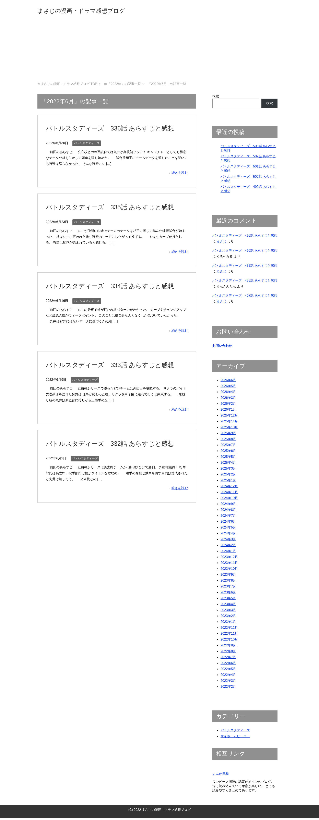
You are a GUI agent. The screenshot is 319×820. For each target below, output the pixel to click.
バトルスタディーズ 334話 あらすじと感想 (116, 287)
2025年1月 (228, 482)
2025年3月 (228, 470)
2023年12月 (229, 558)
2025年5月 (228, 458)
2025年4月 (228, 464)
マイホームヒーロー (235, 738)
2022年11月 (229, 635)
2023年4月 (228, 605)
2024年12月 (229, 487)
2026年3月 (228, 399)
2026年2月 (228, 405)
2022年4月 (228, 676)
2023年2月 (228, 617)
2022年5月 (228, 670)
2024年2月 (228, 546)
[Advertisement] (159, 52)
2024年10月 (229, 499)
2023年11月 (229, 564)
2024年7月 (228, 517)
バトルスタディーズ (86, 144)
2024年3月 (228, 541)
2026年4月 (228, 393)
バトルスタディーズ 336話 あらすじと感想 (116, 129)
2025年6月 (228, 452)
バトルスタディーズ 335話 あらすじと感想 (116, 208)
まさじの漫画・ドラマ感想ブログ (93, 11)
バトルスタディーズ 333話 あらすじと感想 (116, 366)
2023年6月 (228, 594)
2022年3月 (228, 682)
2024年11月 (229, 493)
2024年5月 (228, 529)
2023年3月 (228, 611)
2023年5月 (228, 599)
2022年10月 (229, 641)
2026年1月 (228, 411)
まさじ (221, 242)
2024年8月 (228, 511)
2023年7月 (228, 588)
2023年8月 (228, 582)
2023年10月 (229, 570)
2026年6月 (228, 381)
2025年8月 (228, 440)
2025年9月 (228, 434)
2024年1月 (228, 552)
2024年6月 (228, 523)
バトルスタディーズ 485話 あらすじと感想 (244, 267)
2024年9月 (228, 505)
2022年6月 (228, 664)
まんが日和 (220, 775)
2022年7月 (228, 658)
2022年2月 (228, 688)
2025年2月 (228, 476)
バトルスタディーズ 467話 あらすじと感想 (244, 296)
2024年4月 (228, 535)
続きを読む (180, 174)
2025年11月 (229, 423)
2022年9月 (228, 647)
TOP (69, 85)
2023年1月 (228, 623)
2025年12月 (229, 417)
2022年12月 (229, 629)
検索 (215, 97)
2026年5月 (228, 387)
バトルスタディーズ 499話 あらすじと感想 (244, 236)
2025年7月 (228, 446)
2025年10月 (229, 429)
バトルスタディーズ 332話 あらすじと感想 (116, 444)
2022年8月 (228, 653)
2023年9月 (228, 576)
